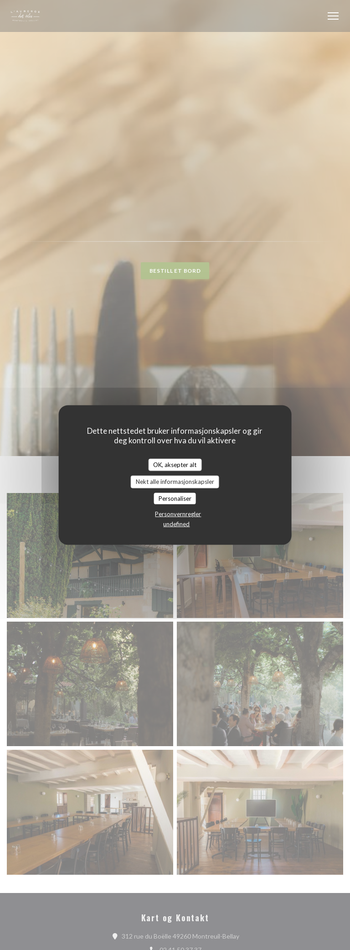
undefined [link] (176, 524)
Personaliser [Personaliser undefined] (175, 498)
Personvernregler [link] (178, 514)
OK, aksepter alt (174, 464)
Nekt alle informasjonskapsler (175, 481)
